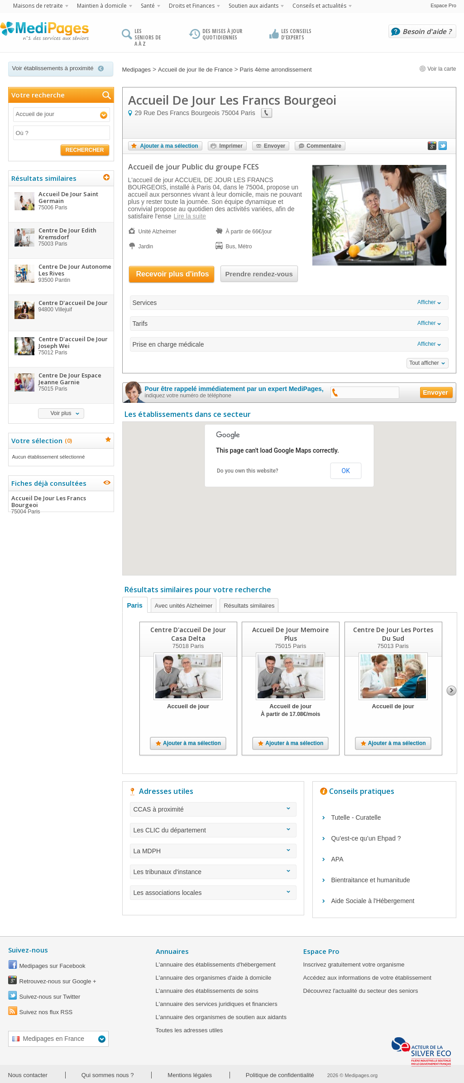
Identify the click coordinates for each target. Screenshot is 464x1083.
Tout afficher (424, 363)
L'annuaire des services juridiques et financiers (216, 1004)
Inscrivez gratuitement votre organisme (354, 964)
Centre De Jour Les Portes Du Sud (393, 634)
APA (337, 859)
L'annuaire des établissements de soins (207, 990)
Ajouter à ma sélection (169, 146)
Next (451, 691)
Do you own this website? (247, 471)
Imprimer (231, 146)
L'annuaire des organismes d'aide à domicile (214, 977)
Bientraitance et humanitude (370, 880)
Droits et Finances (192, 6)
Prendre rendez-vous (259, 274)
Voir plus (60, 413)
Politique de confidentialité (280, 1075)
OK (346, 470)
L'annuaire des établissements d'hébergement (216, 964)
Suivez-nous (28, 949)
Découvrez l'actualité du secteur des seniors (360, 990)
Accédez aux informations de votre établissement (367, 977)
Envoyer (274, 146)
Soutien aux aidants (253, 6)
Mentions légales (189, 1075)
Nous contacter (28, 1075)
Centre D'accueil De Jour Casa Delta (188, 634)
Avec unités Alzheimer (184, 605)
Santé (148, 6)
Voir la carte (437, 69)
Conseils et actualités (319, 6)
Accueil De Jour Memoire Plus (290, 634)
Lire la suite (190, 216)
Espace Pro (443, 5)
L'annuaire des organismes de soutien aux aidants (221, 1017)
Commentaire (323, 146)
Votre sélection (40, 440)
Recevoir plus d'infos (172, 274)
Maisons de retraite (38, 6)
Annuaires (172, 951)
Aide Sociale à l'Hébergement (373, 900)
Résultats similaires (249, 605)
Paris (135, 605)
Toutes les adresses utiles (189, 1030)
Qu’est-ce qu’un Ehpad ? (366, 838)
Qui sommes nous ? (107, 1075)
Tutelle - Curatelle (356, 817)
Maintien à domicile (102, 6)
